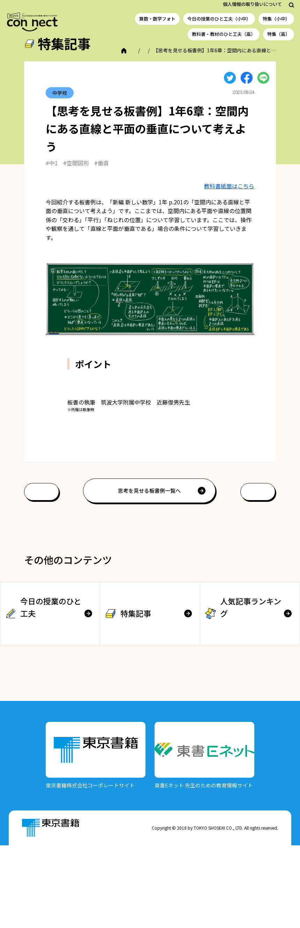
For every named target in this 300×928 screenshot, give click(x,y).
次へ (258, 574)
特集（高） (278, 34)
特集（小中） (276, 18)
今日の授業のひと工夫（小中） (219, 18)
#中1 (52, 171)
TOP (41, 58)
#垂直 (101, 171)
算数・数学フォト (157, 18)
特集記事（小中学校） (80, 58)
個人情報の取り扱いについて (252, 4)
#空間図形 (76, 171)
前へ (41, 574)
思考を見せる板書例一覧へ (149, 573)
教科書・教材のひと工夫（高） (223, 34)
